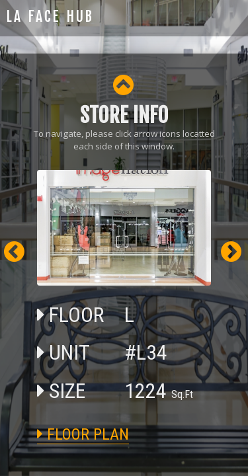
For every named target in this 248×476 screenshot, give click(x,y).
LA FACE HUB (50, 16)
